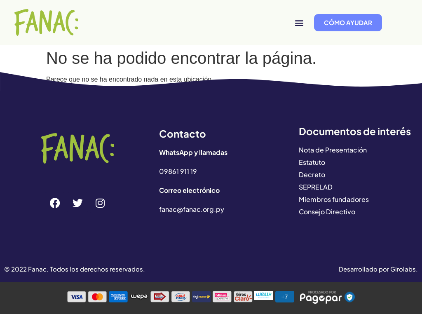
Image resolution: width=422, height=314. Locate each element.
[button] (299, 22)
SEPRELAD (316, 187)
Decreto (312, 174)
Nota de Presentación (333, 149)
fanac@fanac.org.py (191, 209)
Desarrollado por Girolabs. (378, 269)
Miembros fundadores (334, 199)
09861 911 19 (178, 171)
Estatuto (312, 162)
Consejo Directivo (327, 211)
